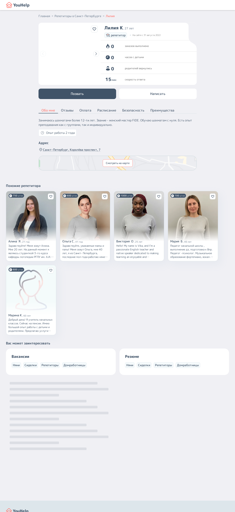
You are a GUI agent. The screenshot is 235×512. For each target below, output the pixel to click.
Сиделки (31, 365)
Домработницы (74, 365)
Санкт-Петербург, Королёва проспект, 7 (69, 149)
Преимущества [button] (162, 110)
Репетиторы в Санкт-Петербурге (80, 16)
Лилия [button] (110, 16)
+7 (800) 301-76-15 (133, 478)
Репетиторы (50, 365)
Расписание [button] (106, 110)
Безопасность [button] (133, 110)
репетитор (116, 35)
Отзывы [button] (67, 110)
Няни (16, 365)
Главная (46, 16)
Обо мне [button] (48, 110)
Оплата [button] (85, 110)
